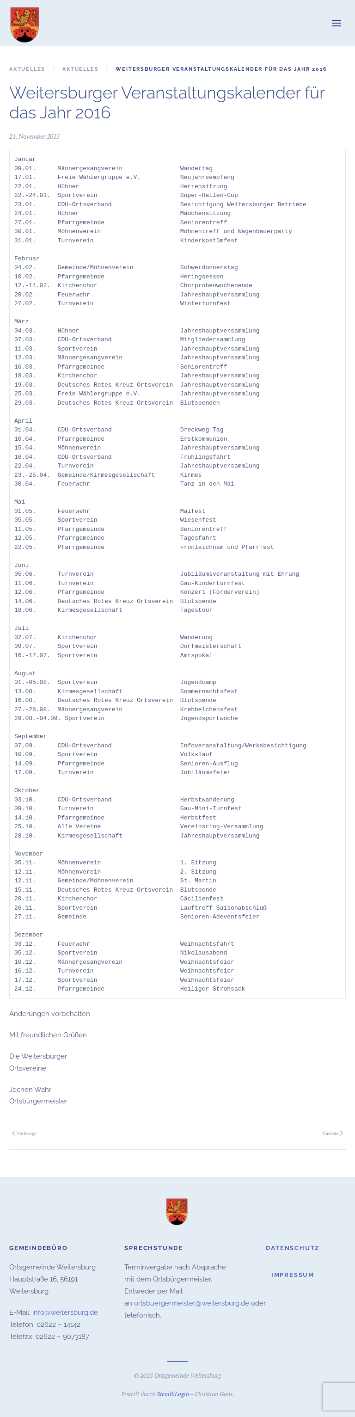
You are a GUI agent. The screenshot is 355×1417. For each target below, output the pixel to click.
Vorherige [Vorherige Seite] (24, 1133)
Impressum (292, 1273)
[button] (336, 23)
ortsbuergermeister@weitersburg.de (191, 1302)
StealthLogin (173, 1393)
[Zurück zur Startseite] (25, 23)
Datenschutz (292, 1246)
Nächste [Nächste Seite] (332, 1133)
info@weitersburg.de (65, 1311)
